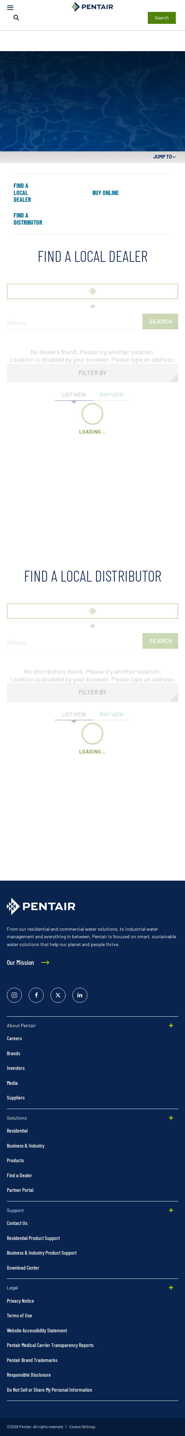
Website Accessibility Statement (37, 1330)
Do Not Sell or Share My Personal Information (49, 1389)
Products (15, 1160)
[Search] (16, 17)
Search (162, 17)
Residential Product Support (33, 1238)
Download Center (23, 1267)
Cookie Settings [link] (82, 1426)
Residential (17, 1130)
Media (12, 1082)
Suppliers (16, 1097)
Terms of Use (19, 1315)
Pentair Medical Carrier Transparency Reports (50, 1345)
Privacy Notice (20, 1300)
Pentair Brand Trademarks (32, 1360)
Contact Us (17, 1223)
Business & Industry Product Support (41, 1252)
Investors (16, 1067)
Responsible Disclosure (29, 1374)
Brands (13, 1053)
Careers (14, 1038)
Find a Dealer (19, 1175)
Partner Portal (20, 1189)
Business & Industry (25, 1145)
